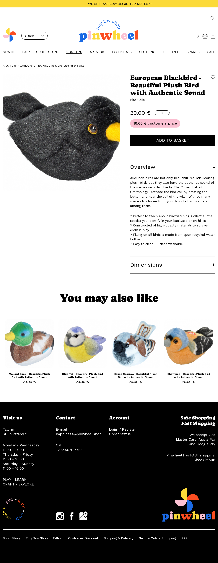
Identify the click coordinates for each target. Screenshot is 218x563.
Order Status (120, 434)
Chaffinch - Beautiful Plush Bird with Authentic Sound (188, 375)
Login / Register (122, 429)
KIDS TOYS (74, 52)
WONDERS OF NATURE (34, 65)
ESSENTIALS (122, 52)
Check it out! (204, 460)
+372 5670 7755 (69, 450)
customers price (162, 123)
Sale (211, 52)
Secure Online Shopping (157, 538)
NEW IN (9, 52)
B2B (184, 538)
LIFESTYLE (171, 52)
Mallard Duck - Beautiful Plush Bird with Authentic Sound (29, 375)
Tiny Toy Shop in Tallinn (44, 538)
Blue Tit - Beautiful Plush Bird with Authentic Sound (82, 375)
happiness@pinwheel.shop (79, 434)
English (30, 35)
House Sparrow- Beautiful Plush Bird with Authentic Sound (135, 375)
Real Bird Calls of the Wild (67, 65)
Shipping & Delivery (118, 538)
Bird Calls (137, 100)
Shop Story (11, 538)
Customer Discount (83, 538)
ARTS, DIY (97, 52)
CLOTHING (147, 52)
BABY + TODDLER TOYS (40, 52)
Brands (193, 52)
